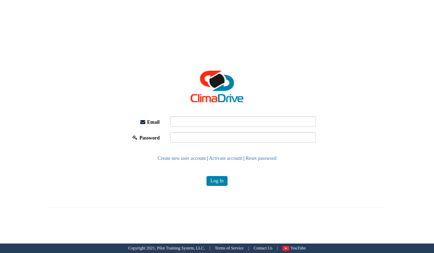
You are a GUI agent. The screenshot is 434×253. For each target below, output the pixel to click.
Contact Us (263, 248)
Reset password (261, 158)
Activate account (225, 158)
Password (146, 138)
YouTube (294, 248)
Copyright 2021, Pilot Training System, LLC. (166, 248)
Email (150, 122)
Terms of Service (229, 248)
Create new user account (182, 158)
